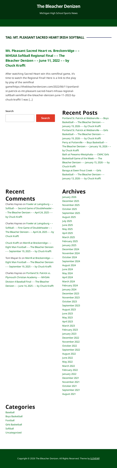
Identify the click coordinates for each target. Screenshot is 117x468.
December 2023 (70, 293)
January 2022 (69, 374)
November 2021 (71, 382)
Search (9, 111)
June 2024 (67, 269)
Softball (9, 428)
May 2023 (67, 317)
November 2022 (71, 341)
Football (9, 420)
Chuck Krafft (12, 242)
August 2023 (69, 309)
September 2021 (71, 390)
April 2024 (67, 277)
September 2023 (71, 305)
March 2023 (68, 325)
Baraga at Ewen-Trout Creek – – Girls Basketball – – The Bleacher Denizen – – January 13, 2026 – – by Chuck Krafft (83, 174)
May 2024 (67, 273)
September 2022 (71, 349)
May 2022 (67, 361)
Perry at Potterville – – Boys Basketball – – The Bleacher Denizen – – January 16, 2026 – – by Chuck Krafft (86, 146)
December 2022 (70, 337)
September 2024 (71, 261)
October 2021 (69, 386)
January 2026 (69, 197)
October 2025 (69, 209)
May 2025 (67, 229)
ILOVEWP (95, 458)
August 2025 (69, 217)
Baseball (9, 412)
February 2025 (70, 241)
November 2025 (71, 205)
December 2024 (70, 249)
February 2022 (70, 370)
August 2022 (69, 353)
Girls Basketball (13, 424)
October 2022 (69, 345)
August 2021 (69, 394)
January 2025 (69, 245)
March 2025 (68, 237)
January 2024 (69, 289)
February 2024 (70, 285)
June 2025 (67, 225)
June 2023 (67, 313)
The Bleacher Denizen (58, 6)
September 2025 (71, 213)
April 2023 (67, 321)
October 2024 (69, 257)
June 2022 (67, 357)
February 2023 (70, 329)
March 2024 (68, 281)
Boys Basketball (13, 416)
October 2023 (69, 301)
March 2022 (68, 366)
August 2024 (69, 265)
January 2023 (69, 333)
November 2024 (71, 253)
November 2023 (71, 297)
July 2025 (67, 221)
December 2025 (70, 201)
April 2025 (67, 233)
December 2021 (70, 378)
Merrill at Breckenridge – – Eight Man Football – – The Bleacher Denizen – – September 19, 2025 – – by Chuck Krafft (29, 247)
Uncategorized (13, 432)
